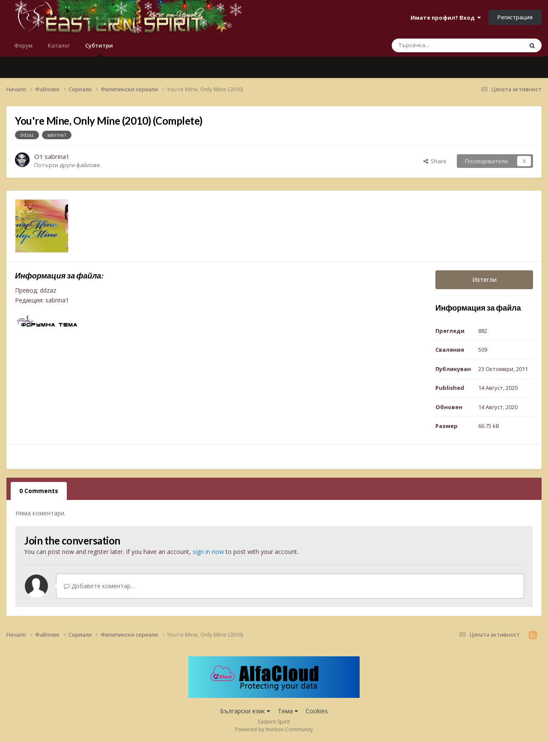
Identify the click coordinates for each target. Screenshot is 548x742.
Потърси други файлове (67, 165)
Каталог (59, 45)
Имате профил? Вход (446, 17)
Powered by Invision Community (274, 729)
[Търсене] (439, 45)
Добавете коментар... (99, 586)
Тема (288, 711)
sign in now (208, 552)
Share (435, 161)
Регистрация (515, 17)
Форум (23, 45)
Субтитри (99, 49)
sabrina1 (57, 156)
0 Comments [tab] (38, 491)
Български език (245, 711)
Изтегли (484, 279)
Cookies (317, 711)
